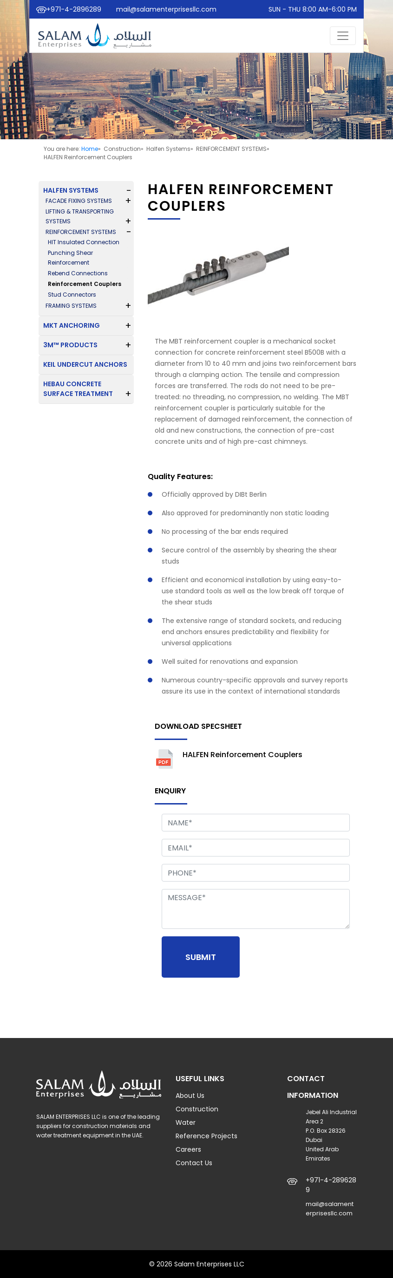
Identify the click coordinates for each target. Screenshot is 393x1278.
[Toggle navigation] (343, 35)
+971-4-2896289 (73, 9)
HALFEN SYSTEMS (70, 190)
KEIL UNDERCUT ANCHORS (85, 364)
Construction (197, 1109)
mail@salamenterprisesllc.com (166, 9)
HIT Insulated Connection (83, 242)
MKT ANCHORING (71, 325)
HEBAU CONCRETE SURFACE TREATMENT (78, 388)
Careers (188, 1149)
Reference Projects (206, 1136)
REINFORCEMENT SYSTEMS (81, 232)
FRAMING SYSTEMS (71, 306)
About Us (190, 1095)
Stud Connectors (72, 294)
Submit (200, 957)
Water (186, 1122)
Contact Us (194, 1163)
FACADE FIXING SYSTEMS (79, 201)
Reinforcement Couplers (84, 284)
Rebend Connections (78, 273)
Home (89, 149)
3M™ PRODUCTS (70, 345)
